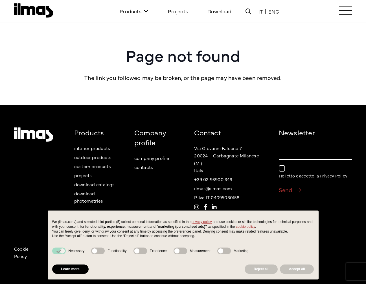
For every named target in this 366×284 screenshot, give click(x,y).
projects (83, 175)
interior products (92, 148)
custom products (92, 166)
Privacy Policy (333, 176)
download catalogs (94, 184)
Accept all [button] (297, 269)
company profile (151, 158)
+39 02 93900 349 (213, 179)
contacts (143, 167)
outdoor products (92, 157)
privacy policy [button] (202, 222)
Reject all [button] (261, 269)
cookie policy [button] (245, 227)
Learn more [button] (70, 269)
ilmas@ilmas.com (213, 188)
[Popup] (248, 11)
